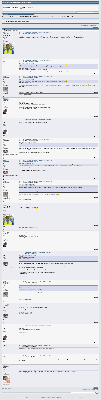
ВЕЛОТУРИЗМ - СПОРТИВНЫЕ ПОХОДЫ (28, 16)
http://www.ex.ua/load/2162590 (25, 307)
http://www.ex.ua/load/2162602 (25, 311)
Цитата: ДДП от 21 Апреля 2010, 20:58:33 (26, 63)
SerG (4, 365)
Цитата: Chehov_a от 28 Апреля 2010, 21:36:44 (27, 255)
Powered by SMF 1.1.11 (43, 397)
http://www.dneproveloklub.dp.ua (33, 227)
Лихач (4, 139)
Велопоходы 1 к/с (40, 16)
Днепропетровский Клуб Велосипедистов (10, 16)
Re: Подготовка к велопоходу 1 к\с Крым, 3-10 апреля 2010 (37, 76)
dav (50, 16)
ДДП (4, 32)
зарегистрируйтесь (28, 7)
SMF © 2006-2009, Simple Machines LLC (55, 397)
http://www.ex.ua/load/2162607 (25, 314)
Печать (96, 27)
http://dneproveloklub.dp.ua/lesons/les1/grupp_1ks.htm (31, 372)
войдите (21, 7)
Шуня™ (5, 76)
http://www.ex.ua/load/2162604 (25, 312)
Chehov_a (5, 98)
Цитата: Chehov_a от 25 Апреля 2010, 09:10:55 (27, 142)
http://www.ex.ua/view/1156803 (25, 149)
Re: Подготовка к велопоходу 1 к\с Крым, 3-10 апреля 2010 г (37, 32)
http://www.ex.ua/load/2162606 (25, 313)
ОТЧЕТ (32, 39)
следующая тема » (94, 25)
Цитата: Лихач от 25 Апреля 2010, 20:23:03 (26, 184)
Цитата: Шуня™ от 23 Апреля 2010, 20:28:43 (27, 163)
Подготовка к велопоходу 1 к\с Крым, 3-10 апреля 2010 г (63, 16)
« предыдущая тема (84, 25)
